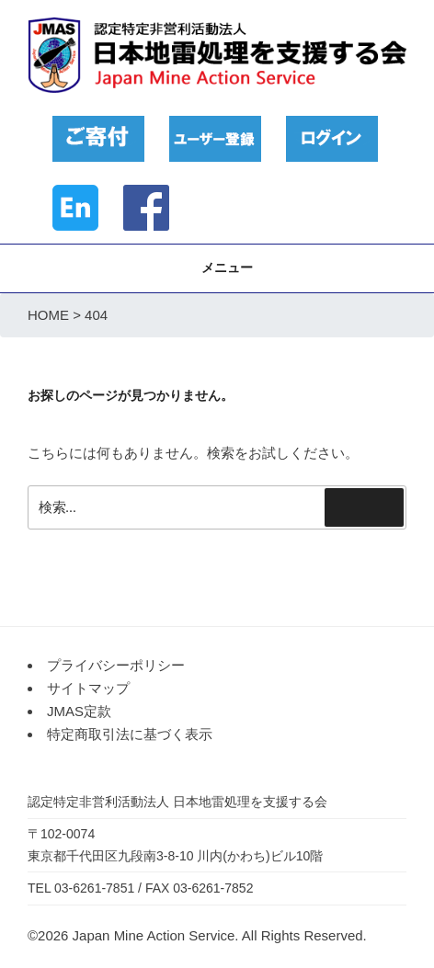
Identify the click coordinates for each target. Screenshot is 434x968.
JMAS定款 (79, 711)
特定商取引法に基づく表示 (129, 734)
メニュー (217, 267)
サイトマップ (88, 688)
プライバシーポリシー (116, 665)
